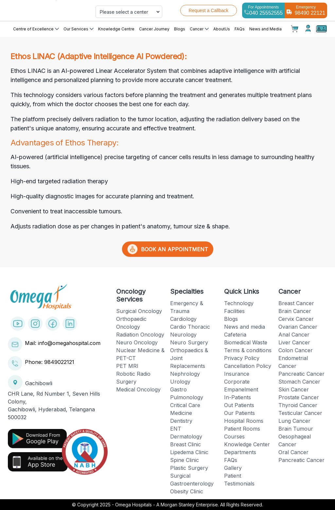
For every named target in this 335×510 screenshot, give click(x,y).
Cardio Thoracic (190, 326)
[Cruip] (47, 10)
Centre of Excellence (36, 28)
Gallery (233, 468)
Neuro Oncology (137, 342)
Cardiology (183, 319)
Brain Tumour (295, 428)
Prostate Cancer (298, 397)
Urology (180, 381)
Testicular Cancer (300, 413)
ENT (175, 428)
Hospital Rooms (243, 421)
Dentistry (181, 421)
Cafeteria (235, 334)
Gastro (178, 389)
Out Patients (239, 405)
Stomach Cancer (299, 381)
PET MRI (127, 366)
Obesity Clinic (186, 491)
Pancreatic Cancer (301, 373)
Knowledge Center (247, 444)
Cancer (199, 28)
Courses (234, 436)
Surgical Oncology (139, 311)
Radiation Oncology (140, 334)
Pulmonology (186, 397)
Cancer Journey (154, 28)
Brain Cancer (294, 311)
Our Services (78, 28)
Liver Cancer (294, 342)
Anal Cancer (293, 334)
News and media (244, 326)
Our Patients (239, 413)
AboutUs (221, 28)
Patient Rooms (242, 428)
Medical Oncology (138, 389)
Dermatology (186, 436)
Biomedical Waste (245, 342)
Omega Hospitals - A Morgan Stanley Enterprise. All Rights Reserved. (189, 504)
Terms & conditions (248, 350)
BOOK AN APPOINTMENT (167, 249)
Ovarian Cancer (297, 326)
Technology (239, 303)
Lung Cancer (294, 421)
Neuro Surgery (189, 342)
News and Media (265, 28)
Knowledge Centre (116, 28)
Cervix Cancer (296, 319)
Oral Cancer (293, 452)
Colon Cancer (295, 350)
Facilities (234, 311)
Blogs (179, 28)
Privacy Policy (241, 358)
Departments (240, 452)
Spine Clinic (184, 460)
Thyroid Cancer (297, 405)
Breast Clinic (185, 444)
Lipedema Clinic (189, 452)
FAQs (240, 28)
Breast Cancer (296, 303)
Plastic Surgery (189, 468)
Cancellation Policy (247, 366)
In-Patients (237, 397)
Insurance (236, 373)
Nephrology (185, 373)
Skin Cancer (293, 389)
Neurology (183, 334)
